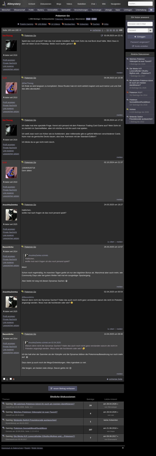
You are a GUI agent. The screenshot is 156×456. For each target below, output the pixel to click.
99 (117, 30)
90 (111, 30)
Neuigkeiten (116, 4)
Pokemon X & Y (140, 93)
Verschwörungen (81, 10)
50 (107, 30)
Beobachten (69, 24)
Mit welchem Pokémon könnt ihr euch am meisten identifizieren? (44, 404)
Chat (94, 4)
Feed (88, 19)
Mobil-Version (37, 448)
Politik (31, 10)
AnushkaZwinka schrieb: (36, 255)
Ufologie (108, 10)
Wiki (104, 4)
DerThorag (8, 35)
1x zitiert (110, 242)
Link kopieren (8, 66)
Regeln (27, 448)
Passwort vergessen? (140, 42)
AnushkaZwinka (10, 205)
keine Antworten (111, 420)
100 (120, 30)
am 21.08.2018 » (110, 428)
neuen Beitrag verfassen (64, 388)
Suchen (96, 24)
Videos (69, 4)
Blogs (59, 4)
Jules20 (9, 407)
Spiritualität (65, 10)
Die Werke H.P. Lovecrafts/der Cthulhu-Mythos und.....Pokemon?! (44, 436)
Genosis (9, 431)
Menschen (6, 10)
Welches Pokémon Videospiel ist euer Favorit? (36, 412)
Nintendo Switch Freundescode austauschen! (35, 420)
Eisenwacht (10, 439)
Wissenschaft (19, 10)
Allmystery (14, 3)
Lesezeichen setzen (11, 69)
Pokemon (59, 19)
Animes (140, 110)
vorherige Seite (115, 379)
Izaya (112, 431)
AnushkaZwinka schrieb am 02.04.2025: (43, 343)
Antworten (84, 24)
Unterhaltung (141, 10)
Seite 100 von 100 (12, 30)
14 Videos (55, 24)
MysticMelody (11, 423)
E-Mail (94, 19)
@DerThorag (27, 83)
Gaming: (10, 404)
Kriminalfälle (53, 10)
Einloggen (141, 37)
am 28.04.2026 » (110, 404)
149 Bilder (42, 24)
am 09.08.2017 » (110, 436)
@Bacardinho (28, 297)
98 (114, 30)
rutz (112, 415)
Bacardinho (8, 247)
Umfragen (128, 10)
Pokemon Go (69, 19)
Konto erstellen (141, 46)
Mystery (40, 10)
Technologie (96, 10)
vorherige (96, 30)
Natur (118, 10)
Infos (106, 24)
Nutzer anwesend (140, 17)
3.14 (4, 78)
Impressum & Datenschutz (12, 448)
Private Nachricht (10, 63)
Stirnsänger (112, 407)
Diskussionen (45, 4)
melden (120, 73)
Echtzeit (32, 4)
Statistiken (81, 4)
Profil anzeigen (9, 60)
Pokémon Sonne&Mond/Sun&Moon (30, 428)
